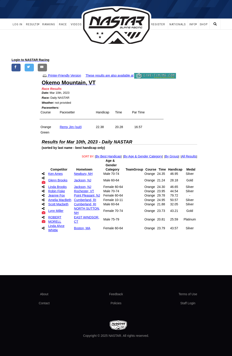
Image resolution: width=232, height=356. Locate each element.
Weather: (48, 102)
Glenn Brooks (58, 180)
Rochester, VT (84, 191)
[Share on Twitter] (29, 67)
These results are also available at (110, 75)
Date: (45, 92)
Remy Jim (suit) (71, 127)
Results (32, 24)
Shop (204, 24)
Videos (76, 24)
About (44, 294)
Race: (46, 97)
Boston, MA (82, 228)
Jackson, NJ (82, 180)
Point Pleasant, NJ (87, 195)
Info (192, 24)
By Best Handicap (108, 156)
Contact (44, 303)
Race (63, 24)
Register (158, 24)
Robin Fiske (56, 191)
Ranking (48, 24)
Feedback (116, 294)
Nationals (177, 24)
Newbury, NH (83, 174)
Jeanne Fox (56, 195)
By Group (171, 156)
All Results (188, 156)
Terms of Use (187, 294)
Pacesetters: (50, 107)
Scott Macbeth (58, 204)
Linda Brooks (57, 187)
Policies (115, 303)
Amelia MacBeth (59, 200)
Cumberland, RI (85, 200)
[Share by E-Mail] (42, 67)
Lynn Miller (55, 211)
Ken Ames (55, 174)
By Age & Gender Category (143, 156)
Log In (17, 24)
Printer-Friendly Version (61, 75)
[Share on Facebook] (16, 67)
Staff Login (187, 303)
